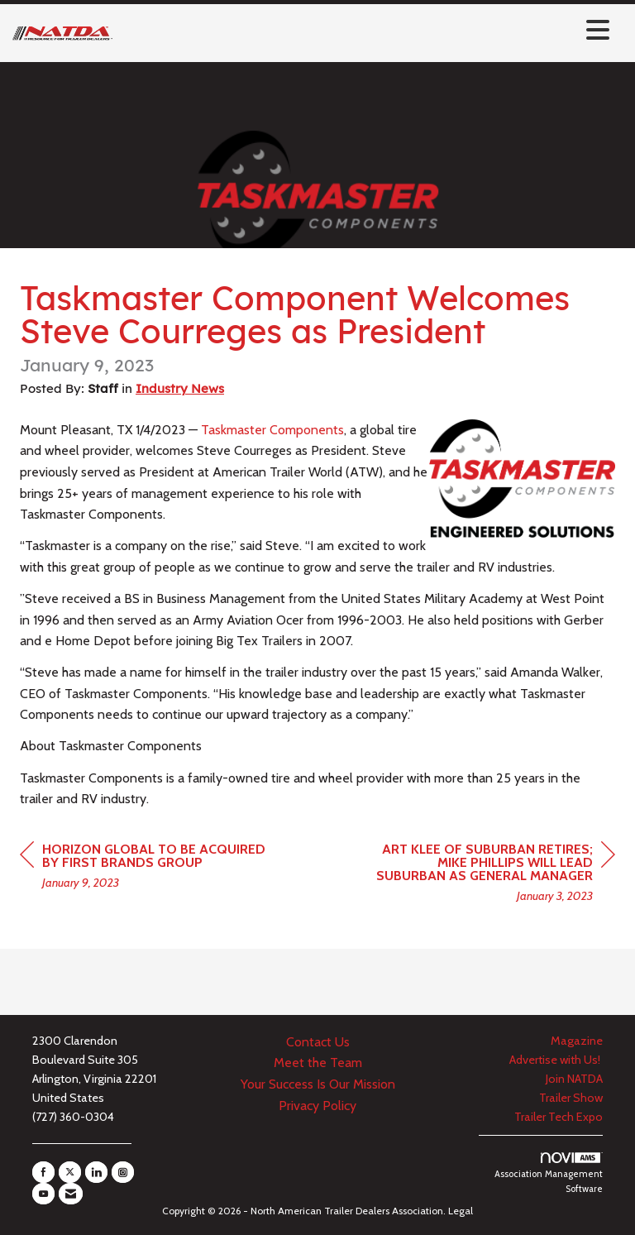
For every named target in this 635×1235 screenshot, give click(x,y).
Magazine (577, 1040)
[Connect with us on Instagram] (123, 1172)
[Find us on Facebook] (43, 1172)
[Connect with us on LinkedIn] (96, 1172)
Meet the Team (318, 1062)
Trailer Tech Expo (558, 1116)
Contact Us (318, 1042)
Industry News (180, 388)
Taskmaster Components (272, 430)
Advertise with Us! (556, 1059)
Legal (460, 1210)
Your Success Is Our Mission (318, 1084)
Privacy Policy (317, 1105)
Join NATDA (574, 1078)
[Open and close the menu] (365, 30)
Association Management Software (548, 1173)
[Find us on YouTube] (43, 1193)
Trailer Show (571, 1097)
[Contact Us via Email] (71, 1193)
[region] (491, 874)
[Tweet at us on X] (70, 1172)
